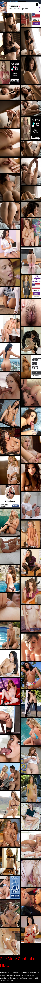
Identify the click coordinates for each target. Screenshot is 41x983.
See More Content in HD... (18, 962)
